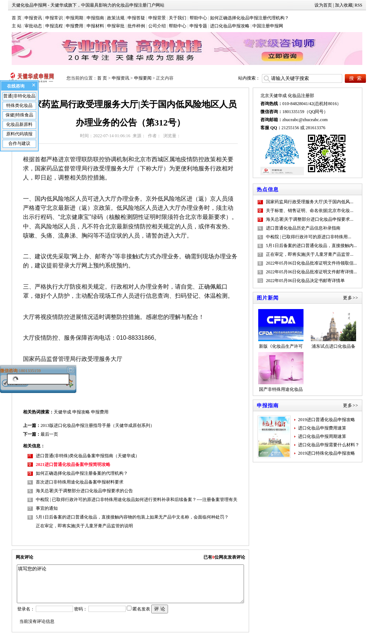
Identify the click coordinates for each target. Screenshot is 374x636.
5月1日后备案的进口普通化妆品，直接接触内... (311, 245)
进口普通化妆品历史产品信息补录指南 (303, 228)
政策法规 (116, 17)
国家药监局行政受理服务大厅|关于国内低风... (309, 201)
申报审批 (116, 25)
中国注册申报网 (267, 25)
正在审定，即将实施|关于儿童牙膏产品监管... (309, 254)
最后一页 (49, 434)
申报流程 (54, 25)
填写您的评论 (130, 583)
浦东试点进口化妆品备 (333, 329)
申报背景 (157, 17)
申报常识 (54, 17)
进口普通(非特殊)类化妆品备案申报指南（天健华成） (88, 455)
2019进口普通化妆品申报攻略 (326, 419)
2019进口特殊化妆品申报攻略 (326, 453)
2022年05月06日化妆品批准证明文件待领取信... (311, 263)
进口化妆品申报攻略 (229, 25)
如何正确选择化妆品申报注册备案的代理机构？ (82, 473)
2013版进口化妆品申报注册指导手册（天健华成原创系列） (97, 425)
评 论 (159, 609)
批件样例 (136, 25)
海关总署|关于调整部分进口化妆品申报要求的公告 (84, 490)
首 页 (17, 17)
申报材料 (95, 25)
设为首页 (323, 5)
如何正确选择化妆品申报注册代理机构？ (249, 17)
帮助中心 (198, 17)
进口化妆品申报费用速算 (322, 428)
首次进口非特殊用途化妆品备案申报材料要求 (79, 482)
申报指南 (95, 17)
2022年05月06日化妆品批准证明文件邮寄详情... (311, 271)
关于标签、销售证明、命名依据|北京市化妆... (309, 210)
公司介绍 (157, 25)
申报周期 (74, 17)
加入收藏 (343, 5)
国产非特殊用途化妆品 (281, 372)
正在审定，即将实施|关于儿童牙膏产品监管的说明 (84, 525)
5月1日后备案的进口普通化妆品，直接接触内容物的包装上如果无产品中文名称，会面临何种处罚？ (132, 517)
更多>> (350, 297)
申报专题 (198, 25)
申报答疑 (136, 17)
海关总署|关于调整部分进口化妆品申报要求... (309, 219)
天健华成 (62, 412)
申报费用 (74, 25)
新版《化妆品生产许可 (281, 329)
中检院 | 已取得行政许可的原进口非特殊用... (308, 236)
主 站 (17, 25)
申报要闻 (143, 78)
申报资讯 (33, 17)
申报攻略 (81, 412)
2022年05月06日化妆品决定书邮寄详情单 (305, 280)
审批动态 (33, 25)
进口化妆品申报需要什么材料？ (328, 444)
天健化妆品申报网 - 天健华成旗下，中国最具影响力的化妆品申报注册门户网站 (88, 5)
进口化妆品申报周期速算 (322, 436)
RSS (358, 5)
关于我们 (177, 17)
